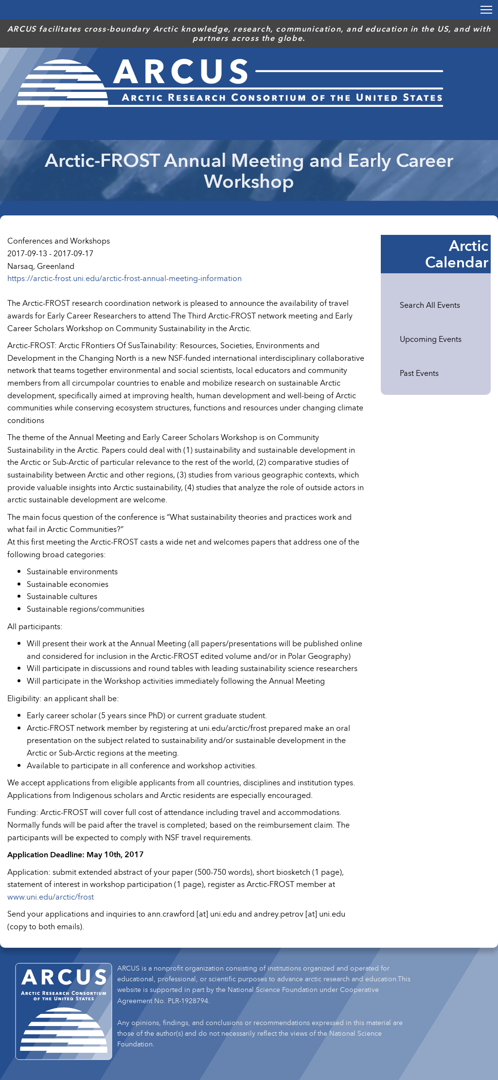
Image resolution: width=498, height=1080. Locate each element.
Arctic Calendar (456, 254)
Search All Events (430, 305)
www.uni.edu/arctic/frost (50, 896)
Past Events (419, 373)
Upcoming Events (431, 339)
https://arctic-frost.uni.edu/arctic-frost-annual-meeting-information (124, 278)
